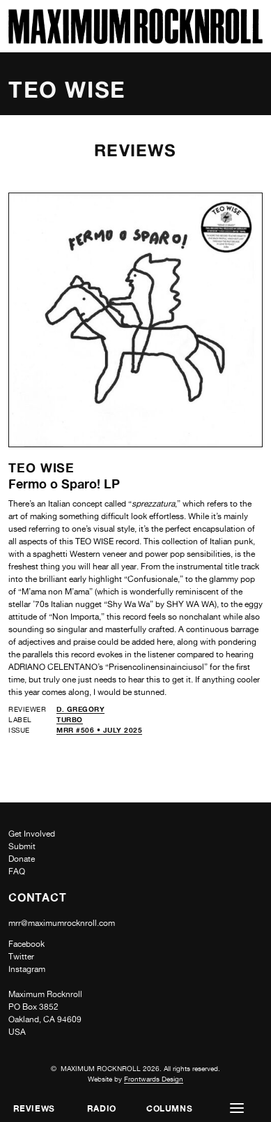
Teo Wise (41, 467)
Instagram (26, 969)
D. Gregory (80, 709)
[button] (237, 1108)
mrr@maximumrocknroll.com (61, 923)
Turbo (69, 719)
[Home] (135, 40)
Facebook (26, 944)
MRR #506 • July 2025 (99, 730)
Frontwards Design (153, 1079)
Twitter (21, 957)
